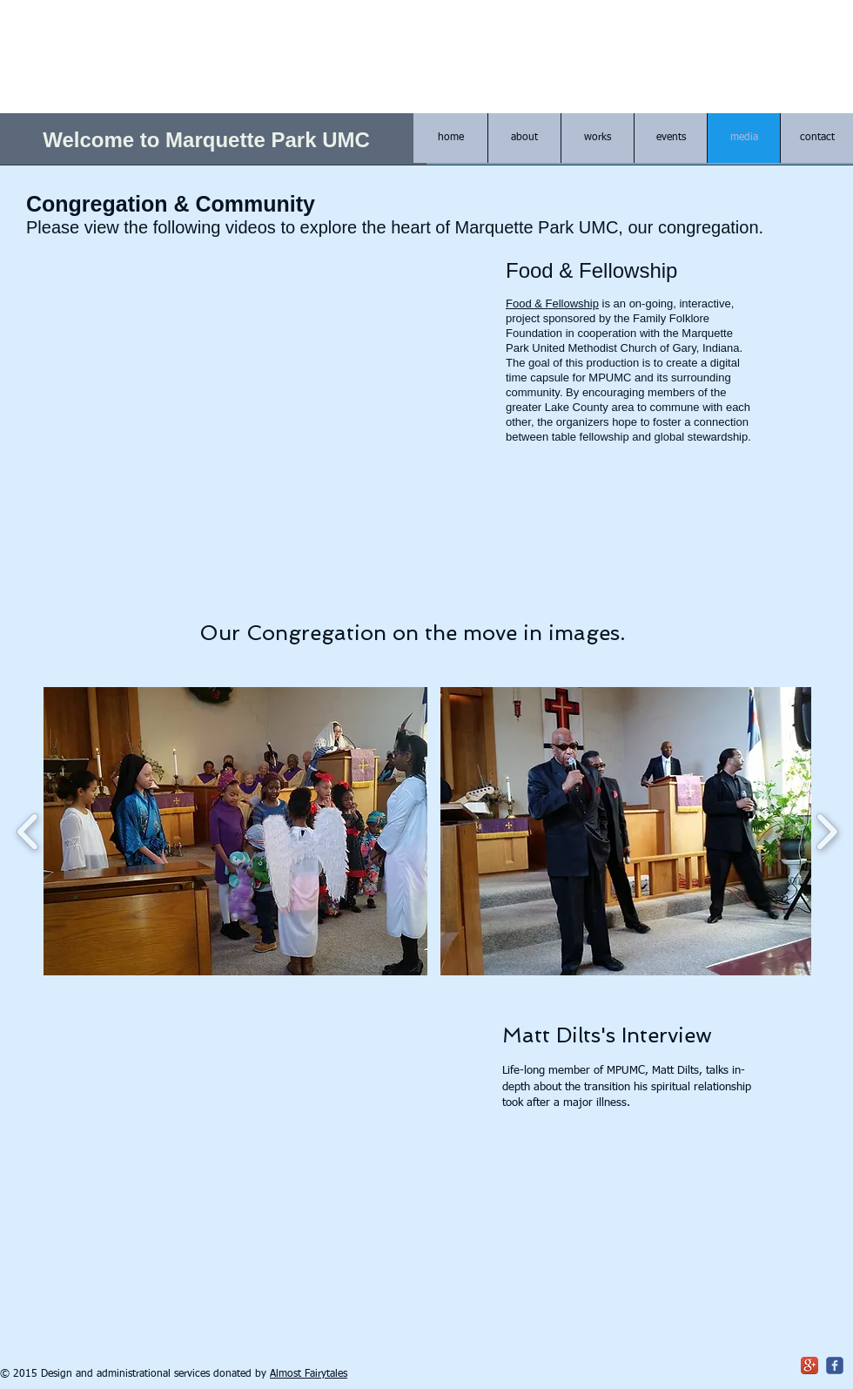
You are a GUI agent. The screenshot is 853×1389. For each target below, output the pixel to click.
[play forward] (826, 831)
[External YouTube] (244, 1179)
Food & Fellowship (552, 303)
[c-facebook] (834, 1365)
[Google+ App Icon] (809, 1365)
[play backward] (28, 831)
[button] (235, 831)
